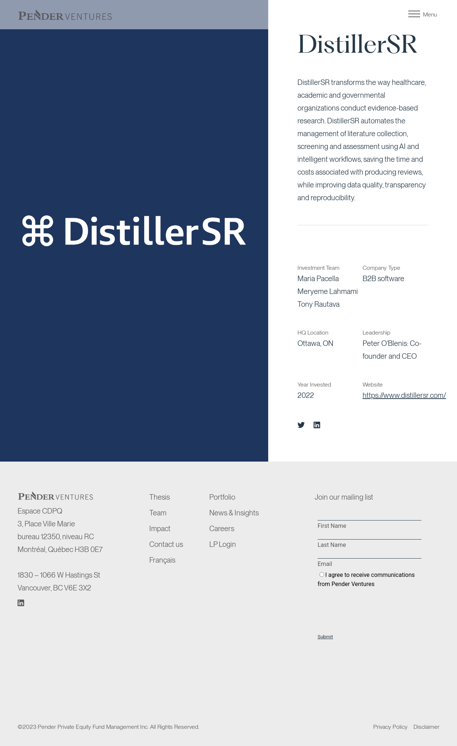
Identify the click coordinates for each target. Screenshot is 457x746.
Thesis (159, 497)
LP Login (222, 544)
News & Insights (234, 512)
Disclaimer (426, 726)
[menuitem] (177, 560)
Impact (160, 528)
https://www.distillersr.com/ (404, 395)
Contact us (166, 544)
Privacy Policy (390, 726)
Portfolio (222, 497)
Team (157, 512)
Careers (221, 528)
